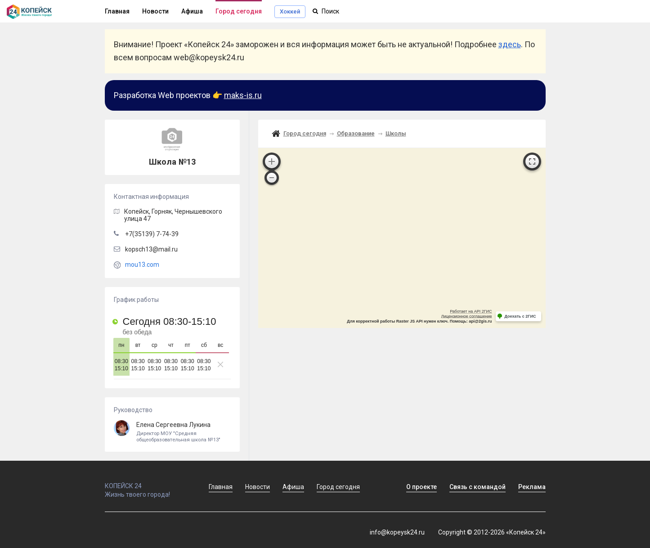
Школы (396, 133)
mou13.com (142, 264)
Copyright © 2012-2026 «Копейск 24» (492, 532)
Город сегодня (238, 11)
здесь (509, 44)
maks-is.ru (243, 95)
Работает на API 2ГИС (471, 311)
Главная (117, 11)
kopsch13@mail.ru (151, 249)
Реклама (532, 486)
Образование (356, 133)
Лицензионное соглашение (466, 316)
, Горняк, (173, 215)
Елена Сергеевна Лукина (172, 432)
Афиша (192, 11)
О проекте (421, 486)
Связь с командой (477, 486)
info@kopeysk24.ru (397, 532)
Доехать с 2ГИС (520, 316)
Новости (155, 11)
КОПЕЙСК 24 (147, 482)
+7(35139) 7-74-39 (152, 234)
